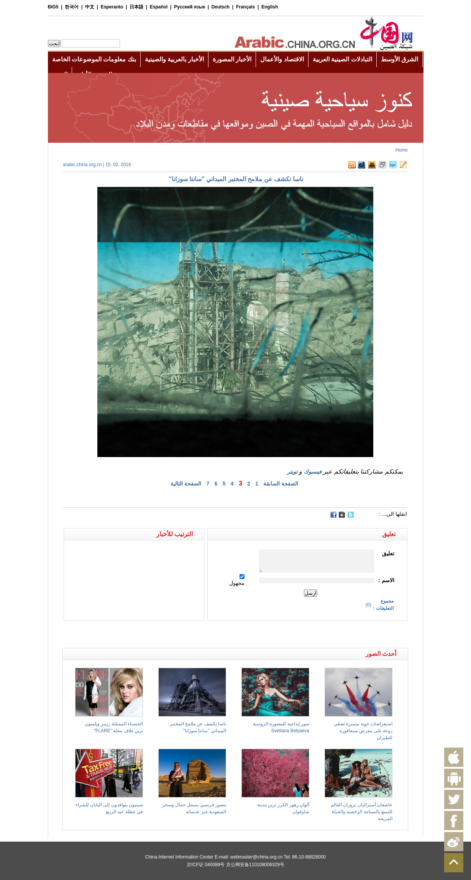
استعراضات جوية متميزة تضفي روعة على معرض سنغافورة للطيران (363, 730)
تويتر (292, 472)
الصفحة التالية (186, 483)
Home (402, 150)
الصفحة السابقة (280, 483)
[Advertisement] (149, 634)
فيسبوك (313, 472)
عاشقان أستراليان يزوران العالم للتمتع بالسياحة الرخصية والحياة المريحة (361, 811)
